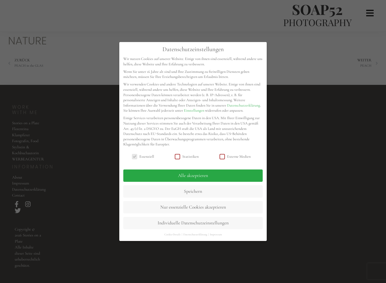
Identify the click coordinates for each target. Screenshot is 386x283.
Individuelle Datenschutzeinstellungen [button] (193, 223)
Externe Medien (235, 156)
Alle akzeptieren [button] (193, 175)
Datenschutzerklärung (243, 105)
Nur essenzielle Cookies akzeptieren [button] (193, 207)
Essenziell (143, 156)
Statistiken (187, 156)
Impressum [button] (216, 234)
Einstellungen (194, 110)
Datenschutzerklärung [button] (195, 234)
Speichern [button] (193, 191)
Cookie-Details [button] (172, 234)
